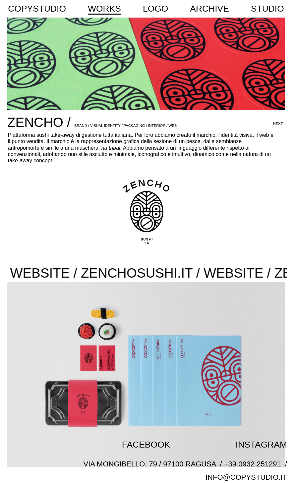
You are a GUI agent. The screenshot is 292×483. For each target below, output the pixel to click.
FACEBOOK (146, 445)
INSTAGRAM (261, 445)
